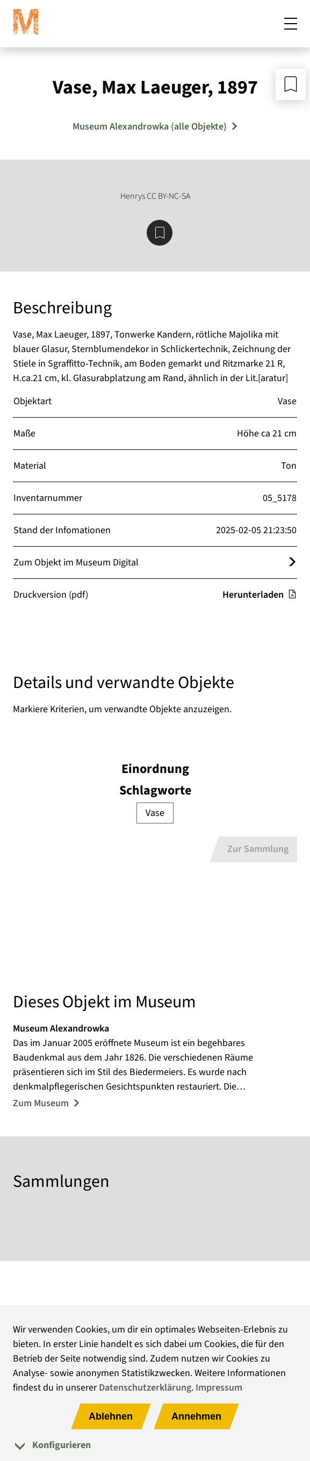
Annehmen (196, 1416)
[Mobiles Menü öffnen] (290, 23)
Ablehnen (111, 1416)
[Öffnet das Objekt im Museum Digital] (292, 562)
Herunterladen (259, 594)
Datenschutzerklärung (145, 1387)
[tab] (155, 1445)
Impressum (219, 1387)
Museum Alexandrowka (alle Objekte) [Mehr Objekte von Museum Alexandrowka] (150, 126)
